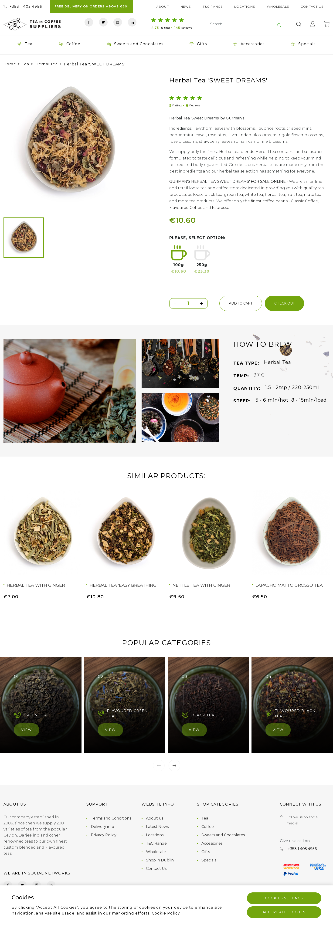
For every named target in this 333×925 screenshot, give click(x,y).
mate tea (312, 194)
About (162, 6)
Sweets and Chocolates (223, 835)
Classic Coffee (304, 201)
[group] (69, 142)
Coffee (207, 826)
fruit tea (294, 194)
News (185, 6)
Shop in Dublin (160, 860)
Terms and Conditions (111, 818)
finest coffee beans (269, 201)
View (26, 730)
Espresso (220, 207)
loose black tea (207, 194)
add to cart (240, 303)
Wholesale (278, 6)
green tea (233, 194)
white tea (254, 194)
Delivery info (102, 826)
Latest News (157, 826)
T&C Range (213, 6)
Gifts (205, 852)
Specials (208, 860)
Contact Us (312, 6)
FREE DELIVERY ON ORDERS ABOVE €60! (91, 6)
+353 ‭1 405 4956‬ (22, 6)
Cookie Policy (166, 913)
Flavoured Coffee (185, 207)
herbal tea (275, 194)
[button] (11, 142)
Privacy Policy (103, 835)
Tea (25, 64)
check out (284, 303)
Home (9, 64)
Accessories (211, 843)
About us (154, 818)
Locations (244, 6)
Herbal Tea (46, 64)
